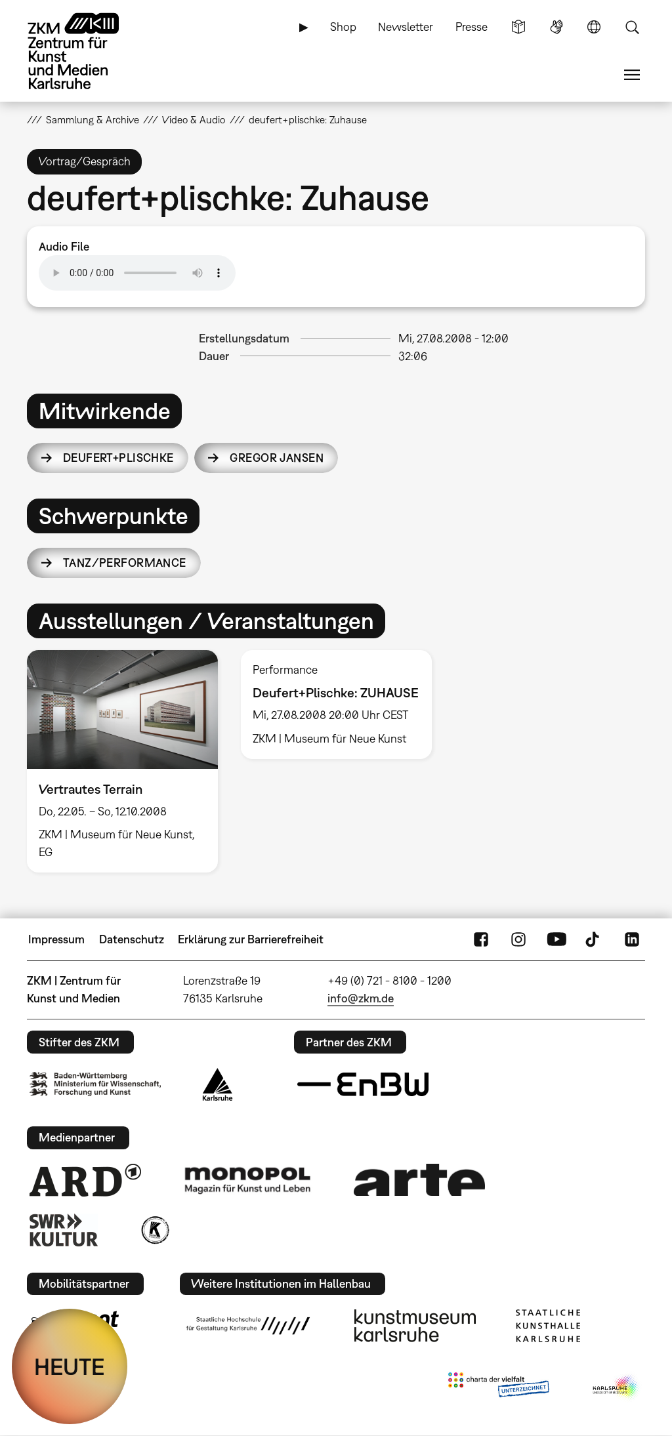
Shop (343, 26)
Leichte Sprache (518, 27)
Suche (632, 27)
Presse (471, 26)
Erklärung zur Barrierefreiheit (251, 939)
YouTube (556, 939)
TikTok (594, 939)
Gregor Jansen (277, 457)
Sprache (594, 27)
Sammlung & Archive (92, 119)
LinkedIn (632, 939)
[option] (122, 761)
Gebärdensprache (556, 27)
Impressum (56, 939)
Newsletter (405, 26)
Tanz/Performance (124, 562)
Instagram (518, 939)
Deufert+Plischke (118, 457)
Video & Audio (193, 119)
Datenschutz (131, 939)
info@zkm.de (360, 998)
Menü (632, 75)
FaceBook (481, 939)
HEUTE (69, 1366)
